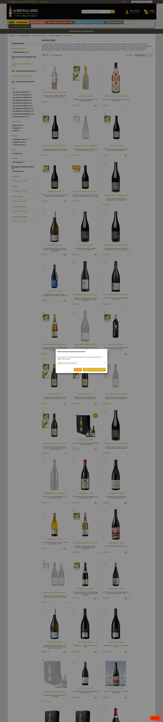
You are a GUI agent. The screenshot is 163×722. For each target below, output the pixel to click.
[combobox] (81, 363)
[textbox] (81, 363)
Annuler (78, 370)
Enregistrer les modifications (94, 370)
